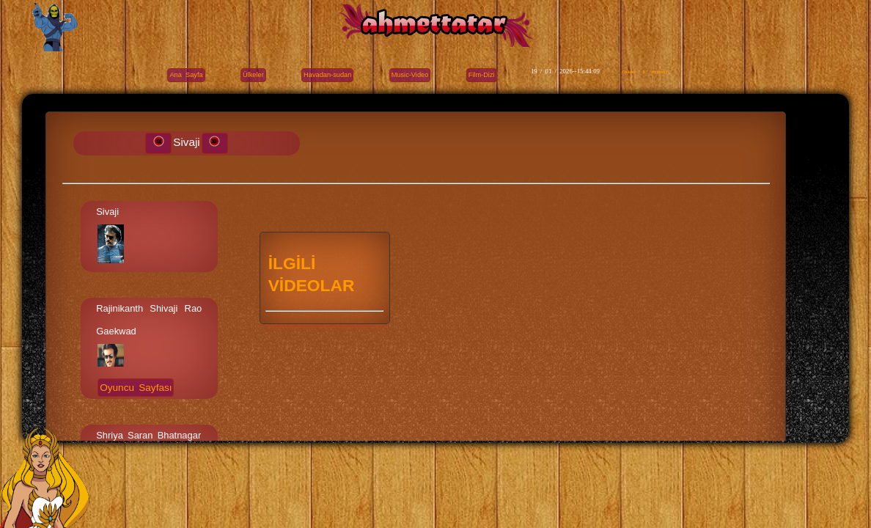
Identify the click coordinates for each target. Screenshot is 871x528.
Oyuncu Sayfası (136, 387)
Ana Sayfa (185, 74)
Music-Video (410, 74)
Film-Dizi (481, 74)
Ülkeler (253, 74)
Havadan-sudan (327, 74)
